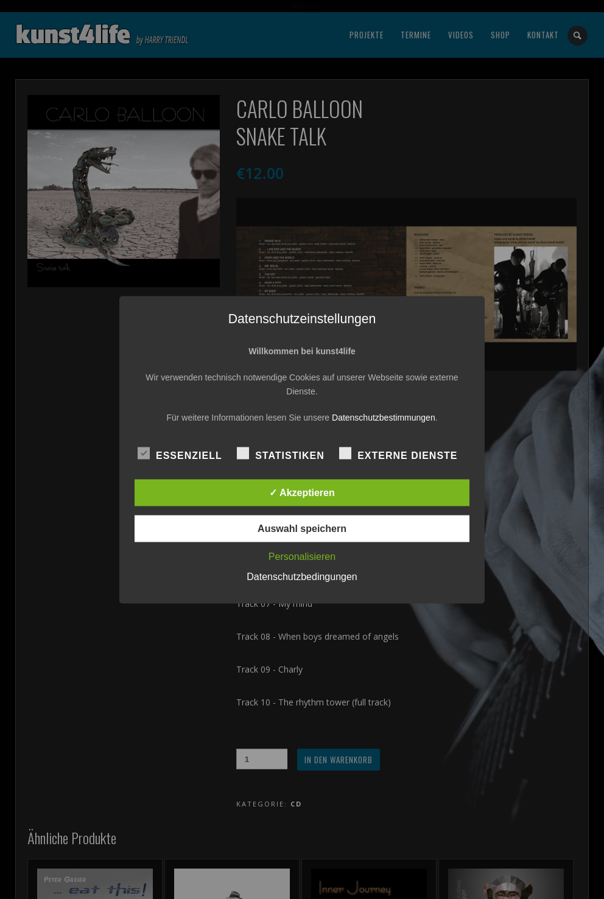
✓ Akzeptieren (302, 492)
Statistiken (281, 453)
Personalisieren (302, 556)
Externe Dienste (398, 453)
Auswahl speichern (302, 528)
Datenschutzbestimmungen (383, 417)
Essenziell (180, 453)
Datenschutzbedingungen (302, 576)
